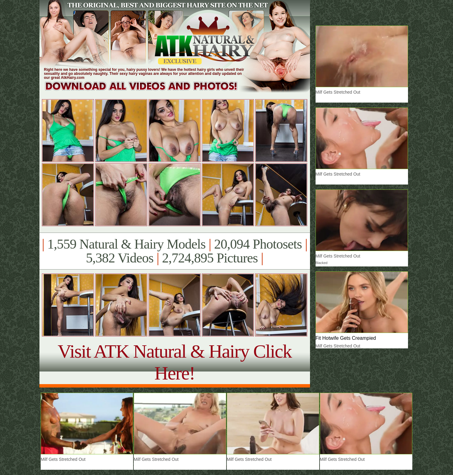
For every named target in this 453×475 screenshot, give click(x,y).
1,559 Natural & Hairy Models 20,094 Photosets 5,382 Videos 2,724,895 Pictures (174, 251)
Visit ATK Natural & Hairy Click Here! (175, 362)
